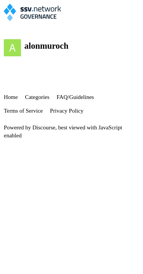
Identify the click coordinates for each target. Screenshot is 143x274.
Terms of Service (23, 111)
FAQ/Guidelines (75, 97)
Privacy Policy (67, 111)
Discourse (43, 127)
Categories (37, 97)
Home (11, 97)
